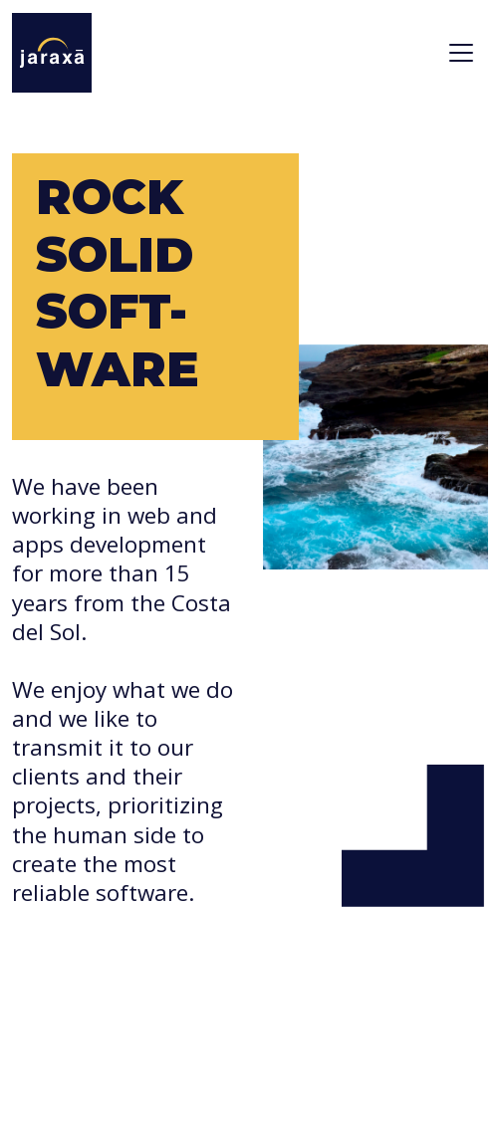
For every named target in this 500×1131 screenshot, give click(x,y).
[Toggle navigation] (461, 53)
